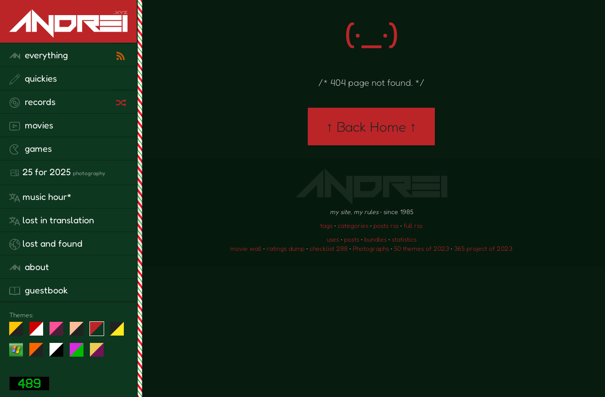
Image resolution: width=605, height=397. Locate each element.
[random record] (122, 101)
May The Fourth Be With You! (120, 332)
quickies (33, 79)
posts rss (386, 225)
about (29, 267)
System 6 (59, 353)
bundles (375, 239)
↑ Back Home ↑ (371, 126)
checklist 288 (329, 248)
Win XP (16, 350)
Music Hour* (40, 197)
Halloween (39, 353)
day (39, 332)
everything (38, 55)
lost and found (46, 244)
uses (333, 239)
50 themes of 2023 (421, 248)
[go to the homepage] (68, 31)
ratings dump (285, 248)
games (30, 149)
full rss (413, 225)
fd (59, 332)
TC (100, 353)
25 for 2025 (57, 172)
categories (353, 225)
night (19, 332)
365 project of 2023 (483, 248)
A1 (80, 353)
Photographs (371, 248)
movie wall (245, 248)
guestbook (38, 291)
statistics (404, 239)
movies (31, 126)
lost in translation (51, 220)
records (32, 102)
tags (326, 225)
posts (351, 239)
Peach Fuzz (80, 332)
